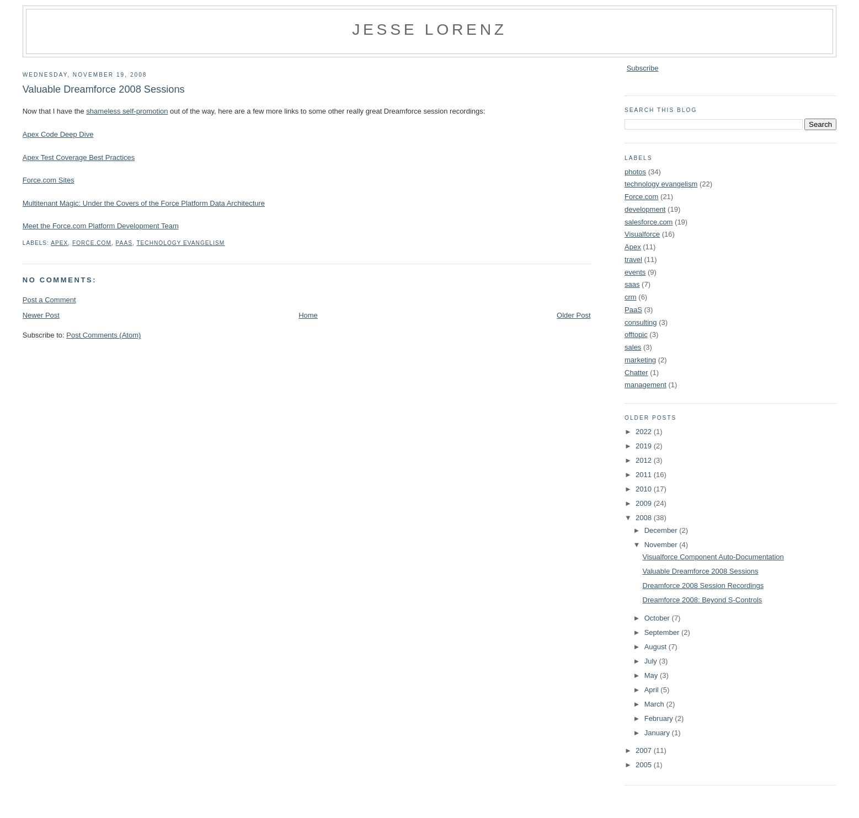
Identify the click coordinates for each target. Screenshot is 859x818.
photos (635, 172)
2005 (645, 765)
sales (633, 347)
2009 (645, 503)
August (656, 647)
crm (631, 297)
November (662, 545)
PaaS (124, 243)
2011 (645, 475)
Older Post (573, 315)
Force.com (91, 243)
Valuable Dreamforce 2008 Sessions (104, 89)
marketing (640, 360)
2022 (645, 431)
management (645, 385)
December (662, 530)
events (635, 272)
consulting (641, 322)
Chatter (636, 372)
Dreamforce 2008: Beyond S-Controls (702, 600)
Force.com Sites (48, 180)
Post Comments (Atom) (103, 335)
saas (632, 284)
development (645, 209)
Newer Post (41, 315)
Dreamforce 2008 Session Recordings (703, 585)
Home (308, 315)
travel (633, 259)
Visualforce (642, 234)
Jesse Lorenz (429, 29)
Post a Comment (49, 300)
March (655, 704)
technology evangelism (180, 243)
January (658, 733)
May (652, 675)
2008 (645, 518)
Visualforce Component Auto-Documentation (713, 557)
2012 (645, 460)
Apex (59, 243)
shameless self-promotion (127, 111)
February (659, 718)
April (652, 690)
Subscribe (643, 68)
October (658, 618)
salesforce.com (649, 222)
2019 (645, 446)
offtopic (636, 334)
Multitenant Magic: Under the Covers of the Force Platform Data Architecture (144, 203)
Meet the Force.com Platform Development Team (101, 226)
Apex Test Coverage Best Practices (79, 157)
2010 (645, 489)
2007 (645, 750)
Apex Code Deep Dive (58, 134)
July (651, 661)
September (662, 632)
